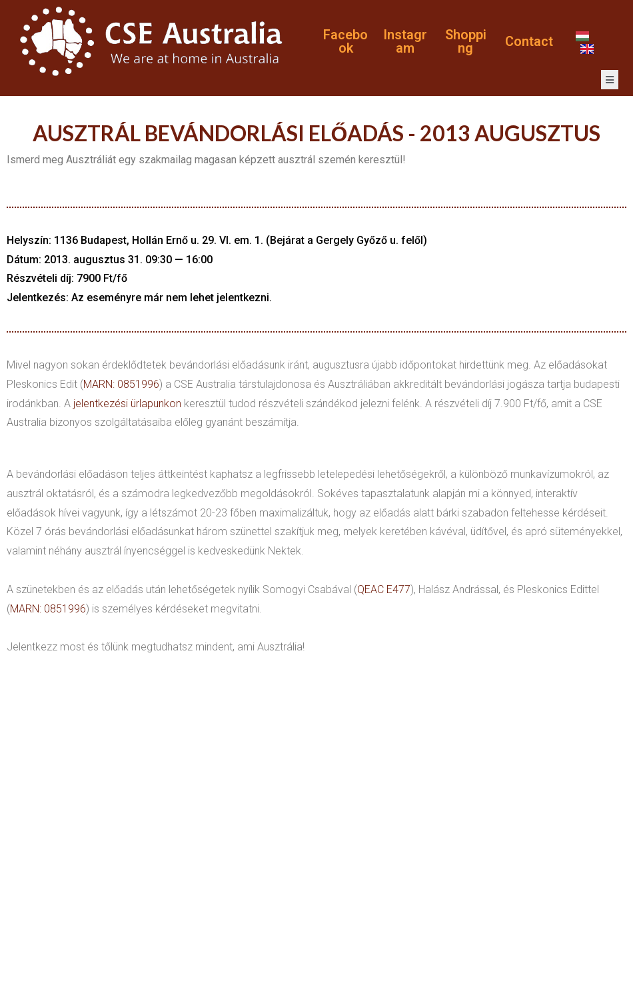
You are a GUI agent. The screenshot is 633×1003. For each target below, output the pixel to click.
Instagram (405, 41)
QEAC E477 (383, 589)
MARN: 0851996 (121, 384)
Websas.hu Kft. (318, 949)
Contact (529, 41)
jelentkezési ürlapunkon (127, 403)
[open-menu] (609, 79)
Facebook (345, 41)
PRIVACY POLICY (53, 967)
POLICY (604, 967)
